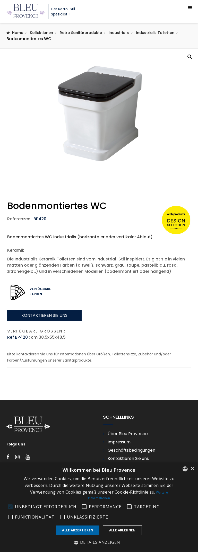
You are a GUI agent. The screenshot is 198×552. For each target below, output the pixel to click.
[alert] (99, 507)
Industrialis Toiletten (155, 32)
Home (17, 32)
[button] (189, 57)
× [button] (192, 469)
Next (191, 205)
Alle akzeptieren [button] (77, 530)
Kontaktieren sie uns (44, 357)
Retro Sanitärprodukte (81, 32)
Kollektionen (41, 32)
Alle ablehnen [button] (122, 530)
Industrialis (119, 32)
